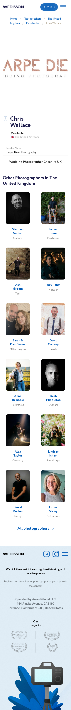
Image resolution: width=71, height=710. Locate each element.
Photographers (32, 19)
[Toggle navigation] (63, 7)
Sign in (48, 7)
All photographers (33, 529)
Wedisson (13, 7)
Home (13, 19)
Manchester (33, 23)
